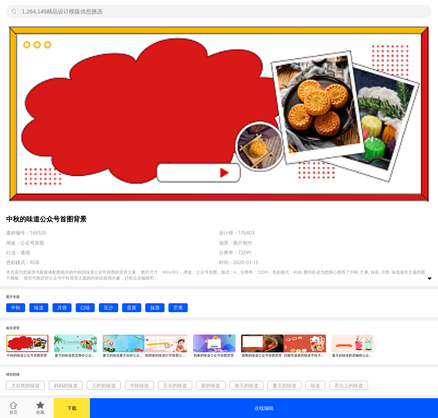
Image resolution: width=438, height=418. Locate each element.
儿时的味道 (104, 385)
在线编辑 (263, 408)
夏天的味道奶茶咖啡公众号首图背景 (353, 355)
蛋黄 (131, 307)
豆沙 (108, 307)
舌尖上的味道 (348, 385)
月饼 (62, 307)
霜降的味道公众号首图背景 (262, 355)
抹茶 (155, 307)
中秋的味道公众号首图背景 (27, 355)
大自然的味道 (25, 385)
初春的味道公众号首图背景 (214, 355)
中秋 (15, 307)
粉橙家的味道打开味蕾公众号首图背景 (166, 355)
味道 (39, 307)
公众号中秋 (59, 278)
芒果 (178, 307)
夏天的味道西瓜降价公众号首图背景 (76, 355)
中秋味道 (139, 385)
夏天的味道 (284, 385)
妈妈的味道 (66, 385)
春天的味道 (246, 385)
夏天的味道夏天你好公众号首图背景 (124, 355)
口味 (85, 307)
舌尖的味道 (175, 385)
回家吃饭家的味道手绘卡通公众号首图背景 (305, 355)
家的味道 (210, 385)
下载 (72, 408)
